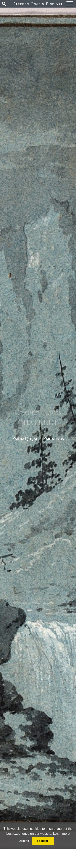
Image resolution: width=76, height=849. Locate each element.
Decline (24, 840)
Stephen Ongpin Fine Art (38, 3)
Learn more (61, 833)
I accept (42, 840)
